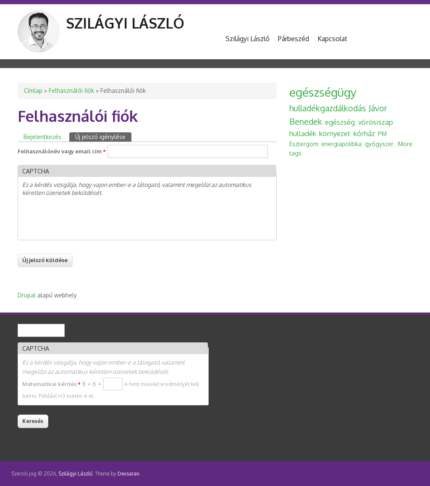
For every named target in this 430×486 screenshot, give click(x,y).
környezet (334, 133)
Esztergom (303, 143)
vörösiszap (375, 122)
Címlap (33, 90)
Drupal (27, 295)
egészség (340, 122)
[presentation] (86, 219)
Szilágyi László (125, 23)
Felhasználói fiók (71, 90)
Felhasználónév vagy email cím (62, 151)
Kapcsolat (332, 38)
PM (382, 133)
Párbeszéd (293, 38)
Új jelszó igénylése (103, 136)
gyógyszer (379, 143)
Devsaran (128, 473)
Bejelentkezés (42, 136)
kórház (364, 133)
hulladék (302, 133)
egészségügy (323, 92)
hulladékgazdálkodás (327, 108)
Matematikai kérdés (51, 384)
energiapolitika (341, 143)
